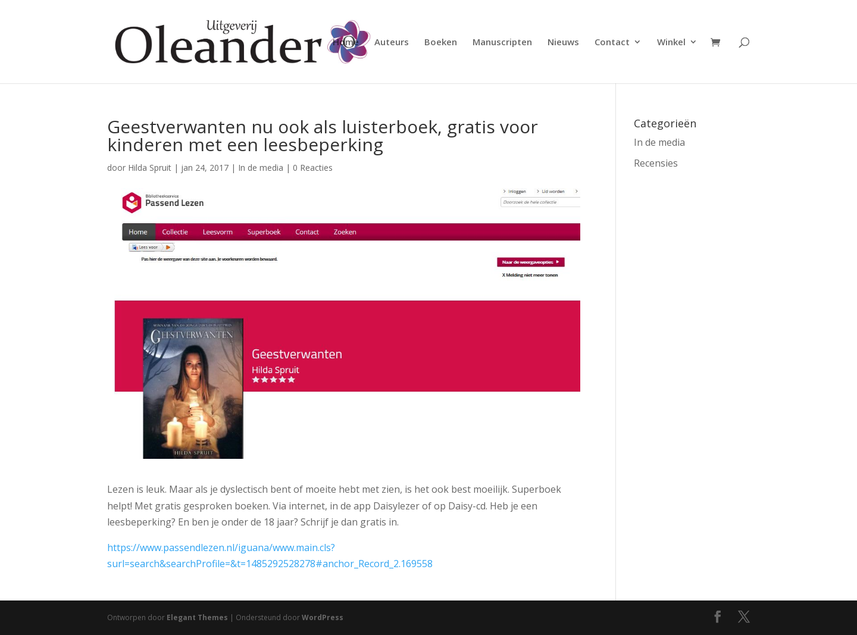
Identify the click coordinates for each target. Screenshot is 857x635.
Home (346, 42)
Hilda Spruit (149, 167)
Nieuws (563, 42)
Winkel (671, 42)
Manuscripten (502, 42)
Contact (612, 42)
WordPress (322, 617)
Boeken (440, 42)
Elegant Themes (197, 617)
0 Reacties (313, 167)
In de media (260, 167)
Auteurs (391, 42)
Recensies (656, 163)
